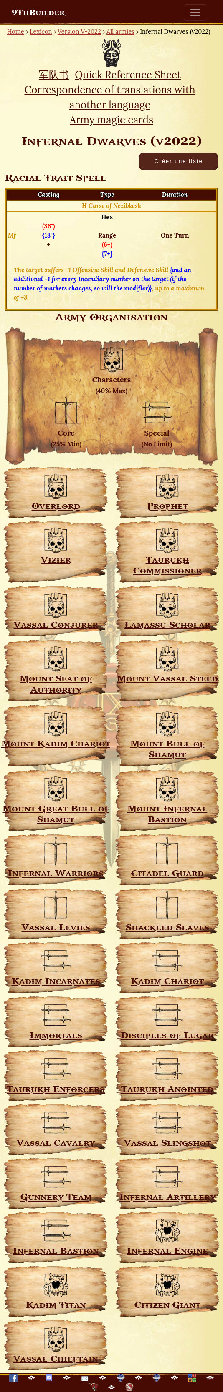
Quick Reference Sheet (128, 74)
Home (15, 31)
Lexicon (41, 31)
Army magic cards (111, 119)
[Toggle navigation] (195, 12)
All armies (120, 31)
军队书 (54, 74)
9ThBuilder (38, 12)
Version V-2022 (79, 31)
